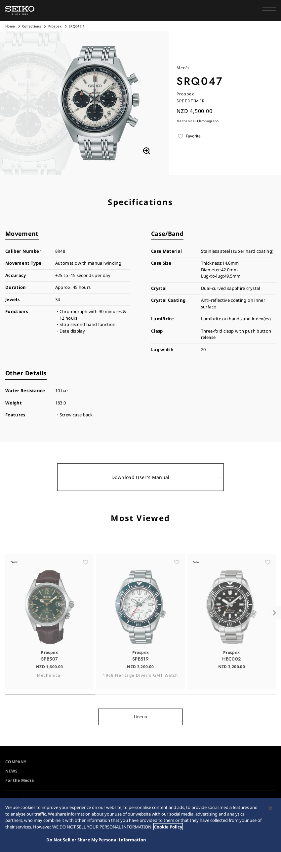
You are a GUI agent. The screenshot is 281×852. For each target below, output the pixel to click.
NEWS (11, 771)
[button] (269, 10)
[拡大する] (146, 151)
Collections (31, 26)
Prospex (54, 26)
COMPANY (15, 762)
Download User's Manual (140, 477)
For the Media (19, 780)
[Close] (270, 809)
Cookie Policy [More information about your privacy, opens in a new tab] (168, 828)
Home (10, 26)
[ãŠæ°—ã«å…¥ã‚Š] (86, 573)
